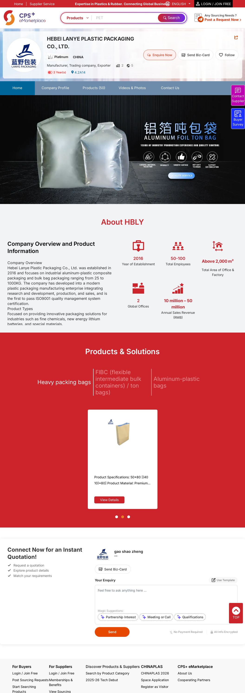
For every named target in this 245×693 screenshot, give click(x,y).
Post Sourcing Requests (30, 680)
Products (94, 88)
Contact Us (170, 88)
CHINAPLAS (152, 666)
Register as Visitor (154, 687)
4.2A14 (78, 72)
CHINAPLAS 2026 (155, 673)
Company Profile (55, 88)
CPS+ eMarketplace (195, 666)
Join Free (67, 673)
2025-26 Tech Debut (102, 680)
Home (18, 4)
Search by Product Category (107, 673)
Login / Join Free (25, 673)
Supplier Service (42, 4)
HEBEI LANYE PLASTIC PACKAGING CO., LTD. (90, 42)
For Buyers (21, 666)
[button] (116, 516)
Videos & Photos (132, 88)
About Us (185, 673)
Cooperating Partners (194, 680)
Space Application (155, 680)
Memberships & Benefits (61, 682)
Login (53, 673)
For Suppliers (60, 666)
